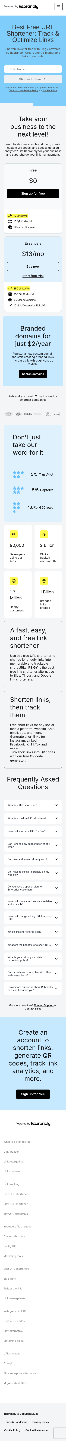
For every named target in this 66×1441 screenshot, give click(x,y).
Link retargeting (13, 1161)
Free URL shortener (16, 1194)
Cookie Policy (49, 90)
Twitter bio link (13, 1288)
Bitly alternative (13, 1331)
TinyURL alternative (16, 1213)
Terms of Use (16, 90)
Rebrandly (17, 52)
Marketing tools (13, 1256)
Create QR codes (14, 1321)
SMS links (10, 1278)
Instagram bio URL (15, 1311)
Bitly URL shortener (16, 1204)
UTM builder (11, 1151)
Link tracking (12, 1184)
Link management (15, 1298)
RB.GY (33, 667)
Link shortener (12, 1171)
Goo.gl (8, 1363)
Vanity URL (10, 1246)
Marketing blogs (14, 1340)
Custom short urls (15, 1236)
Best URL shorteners (16, 1268)
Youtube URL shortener (18, 1226)
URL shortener (12, 1353)
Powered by (15, 6)
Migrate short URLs (15, 1383)
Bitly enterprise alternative (20, 1373)
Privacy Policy (30, 90)
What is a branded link (17, 1141)
